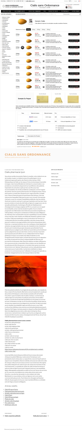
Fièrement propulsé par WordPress (13, 429)
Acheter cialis (54, 182)
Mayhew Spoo (19, 169)
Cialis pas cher (55, 173)
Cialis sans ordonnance (28, 154)
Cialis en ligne (54, 176)
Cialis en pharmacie (56, 179)
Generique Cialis (55, 185)
